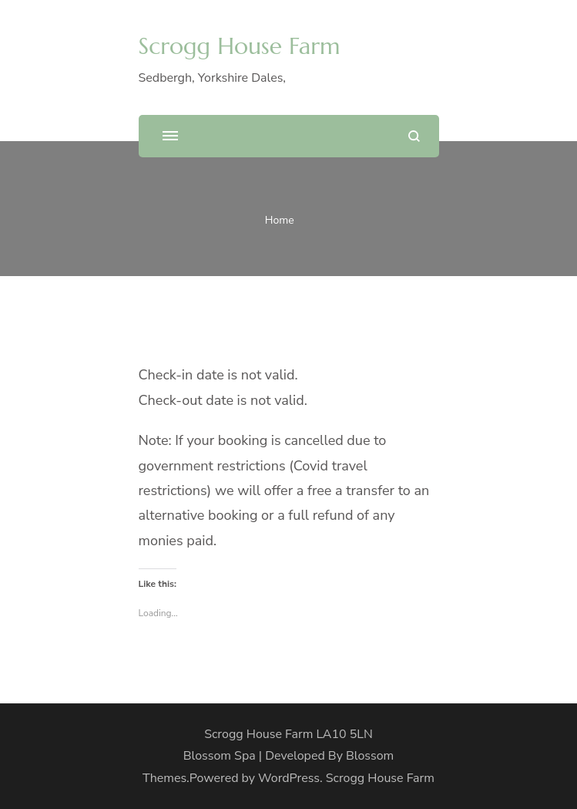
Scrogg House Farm (239, 46)
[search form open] (414, 136)
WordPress (289, 778)
